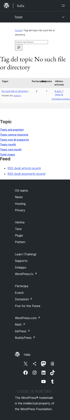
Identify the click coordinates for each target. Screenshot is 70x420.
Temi (18, 229)
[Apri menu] (64, 5)
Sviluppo (20, 267)
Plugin (19, 235)
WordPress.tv (26, 274)
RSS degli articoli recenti (24, 168)
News (19, 197)
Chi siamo (21, 190)
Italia (27, 354)
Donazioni (23, 299)
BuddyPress (25, 338)
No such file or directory (15, 91)
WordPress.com (27, 318)
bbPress (22, 331)
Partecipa (21, 286)
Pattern (20, 242)
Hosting (20, 204)
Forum (18, 16)
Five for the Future (27, 306)
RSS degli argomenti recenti (26, 174)
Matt (20, 324)
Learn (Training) (25, 254)
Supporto (21, 261)
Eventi (19, 293)
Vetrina (19, 222)
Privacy (20, 210)
